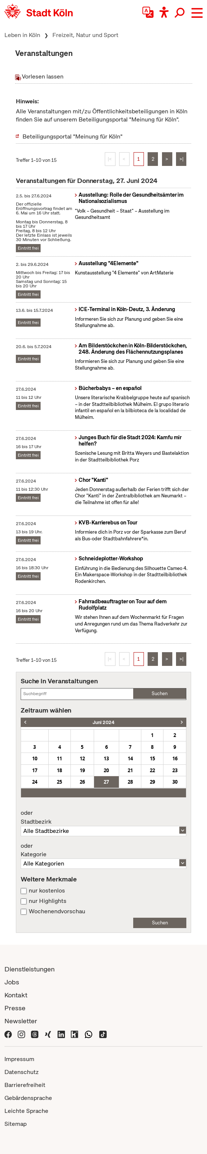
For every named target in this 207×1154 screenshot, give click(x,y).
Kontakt (15, 995)
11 (59, 758)
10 (34, 758)
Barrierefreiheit (24, 1085)
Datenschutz (21, 1072)
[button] (197, 13)
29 (152, 781)
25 (59, 781)
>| (181, 159)
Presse (14, 1008)
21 (130, 770)
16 (174, 758)
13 (106, 758)
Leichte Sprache (26, 1111)
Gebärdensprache (28, 1098)
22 (152, 770)
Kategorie (103, 850)
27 (106, 781)
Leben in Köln (22, 35)
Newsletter (20, 1021)
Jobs (11, 982)
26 (82, 781)
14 (130, 758)
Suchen (160, 693)
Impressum (19, 1059)
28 (130, 781)
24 (34, 781)
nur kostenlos (47, 891)
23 (174, 770)
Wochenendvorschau (57, 911)
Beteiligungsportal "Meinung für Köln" (73, 136)
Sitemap (15, 1124)
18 (59, 770)
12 (82, 758)
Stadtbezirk (103, 817)
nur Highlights (47, 901)
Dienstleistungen (29, 969)
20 (106, 770)
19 (82, 770)
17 (34, 770)
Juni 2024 (103, 722)
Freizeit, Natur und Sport (85, 35)
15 (152, 758)
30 (174, 781)
